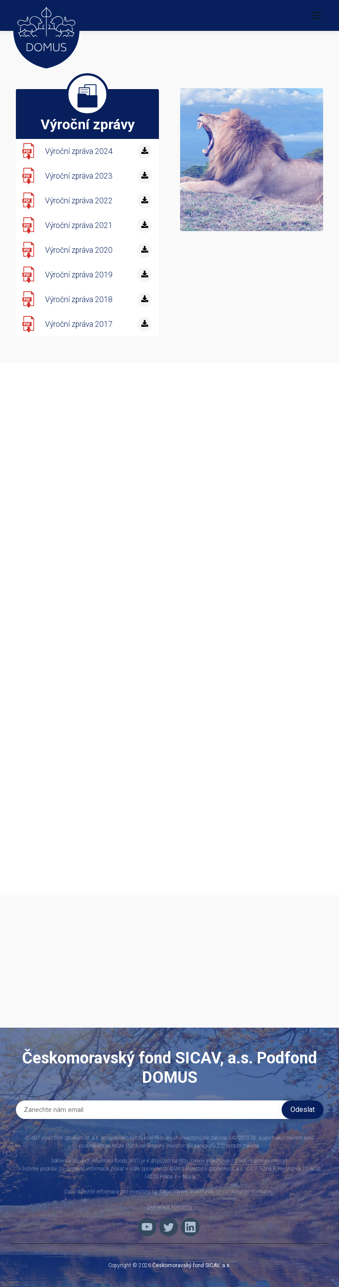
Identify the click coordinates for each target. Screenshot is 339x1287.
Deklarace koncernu (169, 1207)
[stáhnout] (144, 151)
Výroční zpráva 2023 (79, 176)
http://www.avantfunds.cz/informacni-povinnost (233, 1161)
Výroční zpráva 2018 (79, 299)
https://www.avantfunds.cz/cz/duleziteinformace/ (216, 1192)
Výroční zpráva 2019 (79, 274)
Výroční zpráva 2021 (79, 225)
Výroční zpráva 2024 (79, 151)
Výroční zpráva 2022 (79, 200)
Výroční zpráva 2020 (79, 250)
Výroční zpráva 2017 (79, 324)
